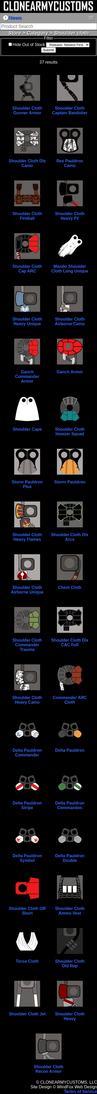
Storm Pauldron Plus (27, 484)
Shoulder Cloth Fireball (27, 216)
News (12, 18)
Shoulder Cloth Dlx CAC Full (69, 642)
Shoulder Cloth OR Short (27, 910)
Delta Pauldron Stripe (27, 805)
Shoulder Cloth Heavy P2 (70, 216)
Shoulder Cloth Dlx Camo (27, 163)
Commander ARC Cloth (70, 699)
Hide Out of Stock (29, 44)
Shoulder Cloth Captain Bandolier (69, 110)
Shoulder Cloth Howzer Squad (70, 431)
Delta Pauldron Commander (27, 752)
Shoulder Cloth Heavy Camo (27, 699)
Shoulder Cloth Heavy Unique (27, 321)
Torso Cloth (27, 961)
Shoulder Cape (27, 429)
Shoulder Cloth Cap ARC (27, 268)
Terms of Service (80, 1091)
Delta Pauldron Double (69, 858)
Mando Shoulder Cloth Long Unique (69, 268)
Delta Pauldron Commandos (69, 805)
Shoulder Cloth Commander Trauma (27, 645)
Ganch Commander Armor (27, 376)
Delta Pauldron (69, 750)
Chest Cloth (69, 587)
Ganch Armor (70, 372)
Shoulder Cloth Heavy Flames (27, 537)
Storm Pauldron (69, 482)
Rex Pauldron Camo (69, 163)
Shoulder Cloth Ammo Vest (70, 910)
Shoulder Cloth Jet (27, 1014)
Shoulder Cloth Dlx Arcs (69, 537)
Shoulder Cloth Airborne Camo (70, 321)
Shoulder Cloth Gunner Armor (27, 110)
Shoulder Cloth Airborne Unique (27, 589)
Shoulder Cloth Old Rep (70, 963)
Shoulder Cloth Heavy (70, 1016)
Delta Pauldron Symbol (27, 858)
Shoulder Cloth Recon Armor (48, 1069)
